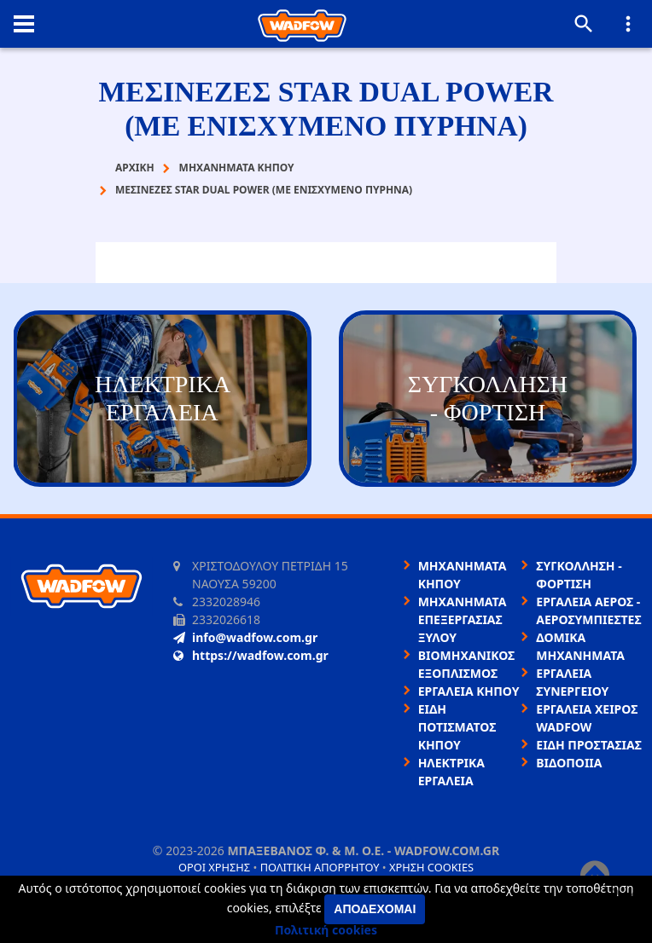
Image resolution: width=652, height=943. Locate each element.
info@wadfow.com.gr (245, 637)
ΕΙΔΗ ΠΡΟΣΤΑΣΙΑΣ (588, 745)
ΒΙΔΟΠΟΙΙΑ (569, 763)
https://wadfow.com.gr (251, 655)
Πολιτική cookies (326, 930)
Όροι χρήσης (214, 867)
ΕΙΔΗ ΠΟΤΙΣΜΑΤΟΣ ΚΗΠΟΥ (457, 727)
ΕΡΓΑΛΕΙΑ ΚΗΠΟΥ (469, 691)
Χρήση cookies (431, 867)
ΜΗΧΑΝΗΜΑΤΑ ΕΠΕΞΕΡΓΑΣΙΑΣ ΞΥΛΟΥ (462, 619)
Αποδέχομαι (375, 909)
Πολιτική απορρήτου (320, 867)
